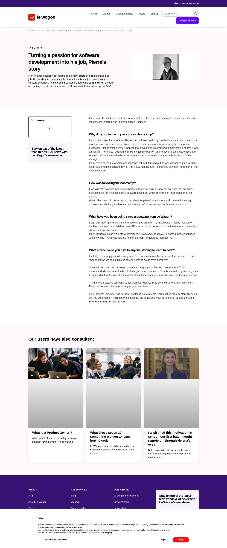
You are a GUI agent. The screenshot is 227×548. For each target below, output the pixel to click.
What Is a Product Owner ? (52, 432)
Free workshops (80, 508)
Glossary (75, 501)
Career (106, 13)
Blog (73, 495)
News (142, 13)
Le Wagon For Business (126, 495)
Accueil (32, 30)
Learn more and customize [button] (55, 540)
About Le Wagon (37, 501)
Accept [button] (181, 540)
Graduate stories (124, 13)
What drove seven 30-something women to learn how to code (110, 436)
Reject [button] (163, 540)
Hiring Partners (121, 501)
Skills (94, 13)
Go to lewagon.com (186, 3)
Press (31, 508)
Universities (120, 508)
